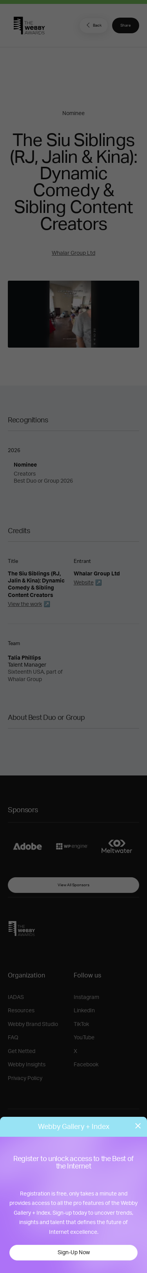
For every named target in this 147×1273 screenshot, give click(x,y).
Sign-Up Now (74, 1252)
